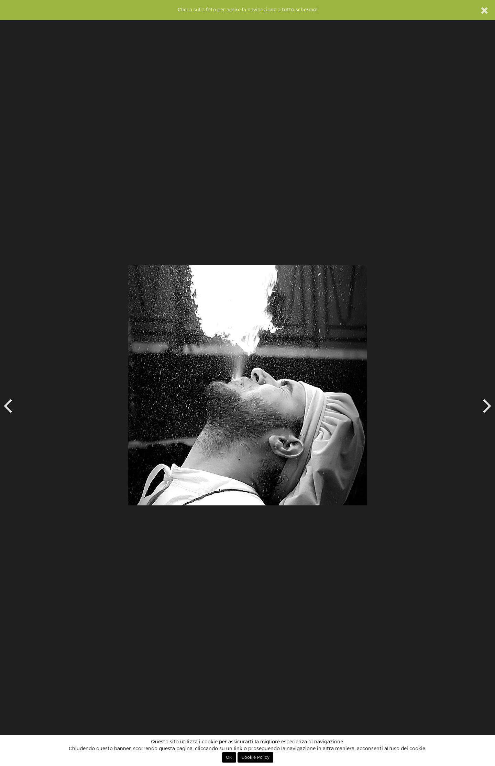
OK (229, 757)
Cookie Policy (255, 757)
